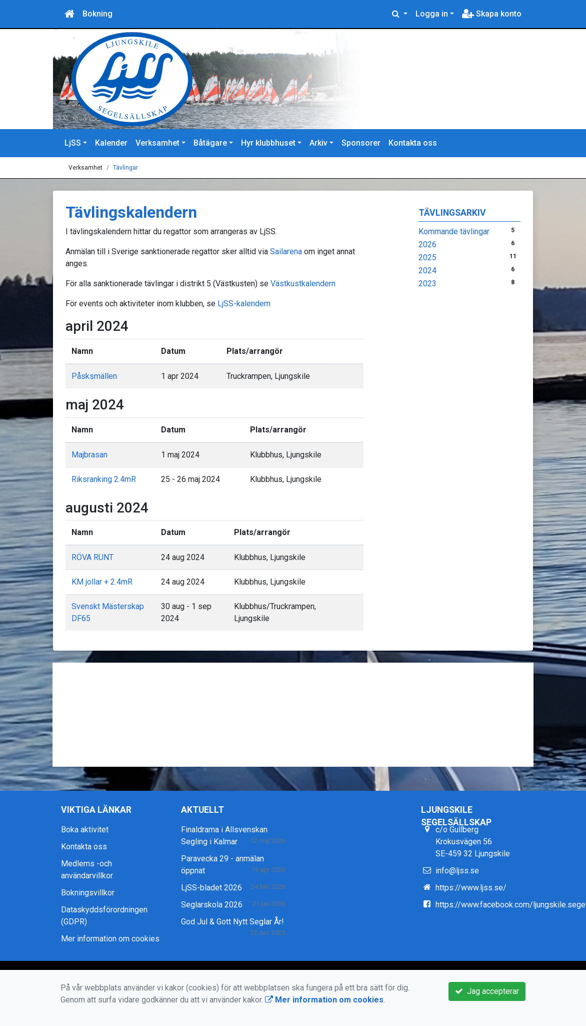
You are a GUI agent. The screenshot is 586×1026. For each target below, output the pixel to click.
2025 (427, 257)
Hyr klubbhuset (268, 143)
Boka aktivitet (84, 829)
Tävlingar (125, 167)
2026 (427, 244)
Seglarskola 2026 (211, 904)
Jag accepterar (487, 991)
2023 (427, 283)
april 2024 (97, 326)
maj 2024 (95, 404)
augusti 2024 (107, 507)
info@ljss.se (457, 870)
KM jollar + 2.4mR (102, 582)
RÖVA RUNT (93, 557)
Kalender (111, 143)
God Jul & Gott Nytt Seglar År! (232, 921)
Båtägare (210, 143)
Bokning (97, 14)
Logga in (432, 14)
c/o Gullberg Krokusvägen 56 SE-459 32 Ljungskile (473, 841)
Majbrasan (90, 454)
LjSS (72, 143)
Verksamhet (158, 143)
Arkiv (319, 143)
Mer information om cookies (110, 938)
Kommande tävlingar (454, 231)
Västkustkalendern (304, 283)
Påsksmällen (94, 376)
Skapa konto (492, 14)
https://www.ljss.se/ (471, 887)
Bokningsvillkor (87, 892)
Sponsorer (361, 143)
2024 (427, 270)
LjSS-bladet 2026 (211, 887)
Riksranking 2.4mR (104, 479)
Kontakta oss (412, 143)
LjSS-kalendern (243, 303)
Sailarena (286, 251)
